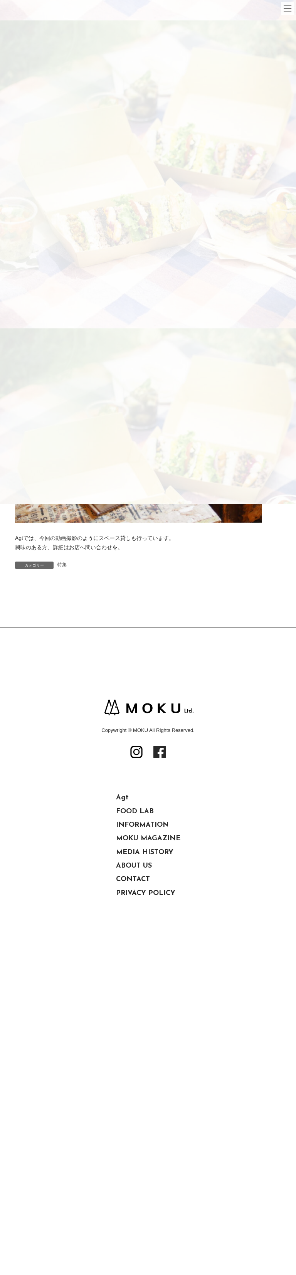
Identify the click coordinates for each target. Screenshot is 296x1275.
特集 (62, 564)
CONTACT (133, 937)
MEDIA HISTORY (144, 910)
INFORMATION (142, 883)
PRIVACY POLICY (145, 951)
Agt (122, 856)
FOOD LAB (135, 869)
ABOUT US (134, 924)
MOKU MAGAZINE (148, 896)
